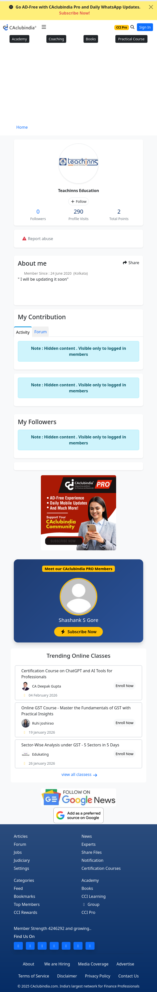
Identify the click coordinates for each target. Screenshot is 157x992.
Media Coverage (93, 964)
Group (91, 904)
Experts (89, 844)
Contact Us (128, 976)
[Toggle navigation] (43, 27)
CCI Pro (88, 912)
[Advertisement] (78, 85)
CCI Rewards (25, 912)
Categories (24, 880)
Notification (93, 860)
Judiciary (22, 860)
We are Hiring (57, 964)
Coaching (56, 39)
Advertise (125, 964)
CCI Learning (94, 896)
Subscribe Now (78, 631)
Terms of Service (33, 976)
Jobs (18, 852)
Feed (18, 888)
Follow (78, 201)
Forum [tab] (40, 332)
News (87, 836)
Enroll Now (124, 685)
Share (130, 262)
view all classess (79, 774)
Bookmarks (24, 896)
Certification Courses (101, 868)
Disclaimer (67, 976)
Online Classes (79, 655)
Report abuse (37, 238)
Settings (21, 868)
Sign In (145, 27)
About (28, 964)
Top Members (27, 904)
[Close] (151, 7)
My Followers (37, 422)
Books (91, 39)
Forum (20, 844)
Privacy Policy (97, 976)
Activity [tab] (23, 332)
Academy (19, 39)
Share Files (92, 852)
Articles (21, 836)
